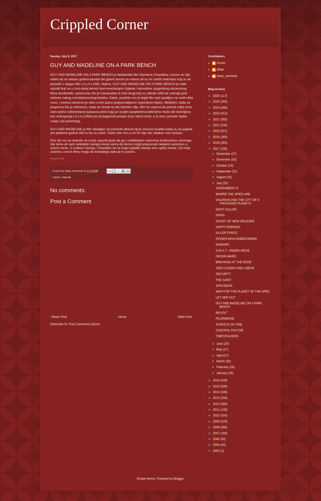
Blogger (178, 478)
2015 (216, 386)
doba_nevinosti (227, 76)
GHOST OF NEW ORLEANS (235, 221)
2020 (216, 131)
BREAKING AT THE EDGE (234, 262)
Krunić (221, 63)
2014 (216, 392)
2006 (216, 439)
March (221, 361)
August (221, 177)
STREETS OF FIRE (229, 324)
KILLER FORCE (226, 233)
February (222, 367)
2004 (216, 445)
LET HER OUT (225, 297)
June (220, 343)
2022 (216, 119)
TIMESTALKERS (227, 336)
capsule (66, 177)
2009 (216, 421)
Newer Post (59, 317)
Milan (220, 69)
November (223, 159)
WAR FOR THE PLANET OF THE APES (243, 291)
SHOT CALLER (226, 209)
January (222, 373)
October (222, 165)
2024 (216, 107)
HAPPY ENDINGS (228, 227)
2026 (216, 96)
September (224, 171)
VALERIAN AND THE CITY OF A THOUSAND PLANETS (237, 201)
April (219, 355)
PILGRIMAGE (225, 318)
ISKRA (220, 215)
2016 (216, 380)
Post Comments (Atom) (84, 324)
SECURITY (223, 274)
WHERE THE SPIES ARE (233, 194)
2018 (216, 143)
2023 (216, 113)
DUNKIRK (222, 244)
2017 (216, 149)
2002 (216, 451)
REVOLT (221, 313)
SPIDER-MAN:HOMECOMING (236, 239)
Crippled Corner (99, 24)
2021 (216, 125)
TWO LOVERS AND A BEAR (235, 268)
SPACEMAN (224, 286)
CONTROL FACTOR (229, 330)
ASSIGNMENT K (227, 188)
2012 (216, 404)
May (219, 349)
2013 (216, 398)
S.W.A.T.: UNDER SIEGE (233, 250)
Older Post (185, 317)
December (223, 154)
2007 (216, 433)
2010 (216, 415)
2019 (216, 137)
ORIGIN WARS (226, 256)
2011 (216, 409)
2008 (216, 427)
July (219, 183)
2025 (216, 101)
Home (122, 317)
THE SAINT (223, 280)
